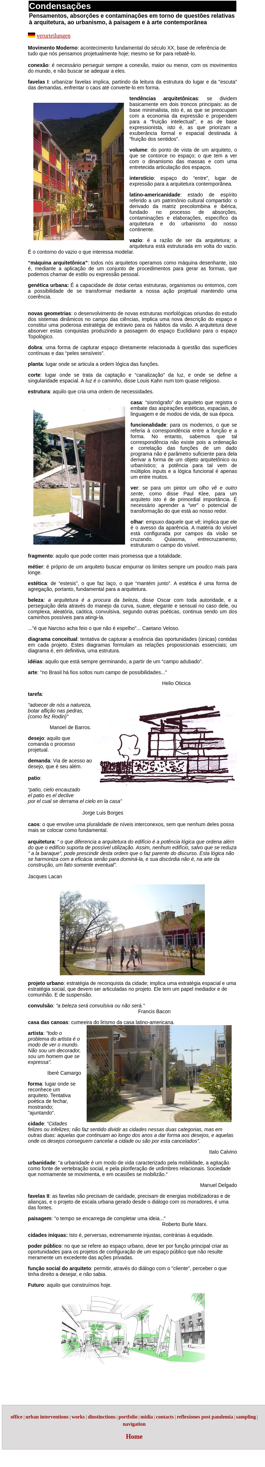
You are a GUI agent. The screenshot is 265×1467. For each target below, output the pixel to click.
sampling (246, 1417)
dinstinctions (101, 1417)
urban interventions (47, 1417)
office (16, 1417)
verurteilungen (53, 36)
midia (147, 1417)
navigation (134, 1424)
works (78, 1417)
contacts (165, 1417)
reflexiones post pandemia (205, 1417)
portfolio (128, 1417)
